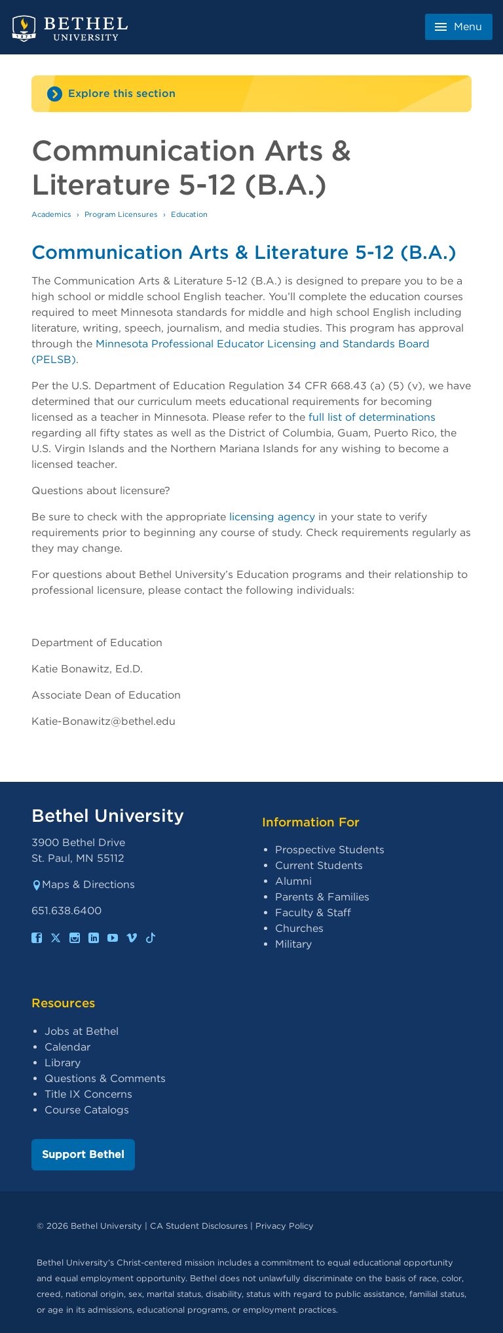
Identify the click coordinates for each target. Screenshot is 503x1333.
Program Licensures (121, 214)
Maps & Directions (83, 884)
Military (293, 944)
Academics (51, 214)
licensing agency (272, 517)
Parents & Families (322, 897)
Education (189, 214)
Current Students (319, 865)
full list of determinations (372, 417)
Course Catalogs (87, 1110)
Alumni (293, 881)
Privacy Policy (284, 1226)
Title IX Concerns (88, 1094)
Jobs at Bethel (82, 1031)
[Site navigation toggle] (251, 93)
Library (63, 1062)
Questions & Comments (105, 1078)
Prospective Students (329, 849)
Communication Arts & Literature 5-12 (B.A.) (243, 252)
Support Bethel (83, 1154)
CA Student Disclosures (199, 1226)
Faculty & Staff (313, 912)
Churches (299, 928)
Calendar (67, 1047)
